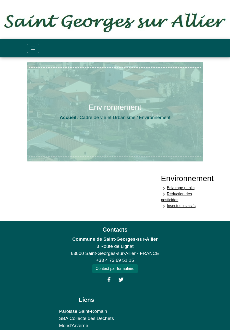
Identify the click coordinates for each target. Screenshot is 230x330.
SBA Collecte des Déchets (86, 318)
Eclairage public (177, 188)
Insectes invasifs (178, 206)
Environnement (154, 117)
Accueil (68, 117)
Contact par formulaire (115, 268)
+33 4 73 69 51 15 (115, 260)
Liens (86, 299)
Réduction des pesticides (176, 196)
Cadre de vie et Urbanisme (107, 117)
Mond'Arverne (73, 325)
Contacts (115, 229)
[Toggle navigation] (33, 48)
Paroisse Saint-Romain (83, 311)
